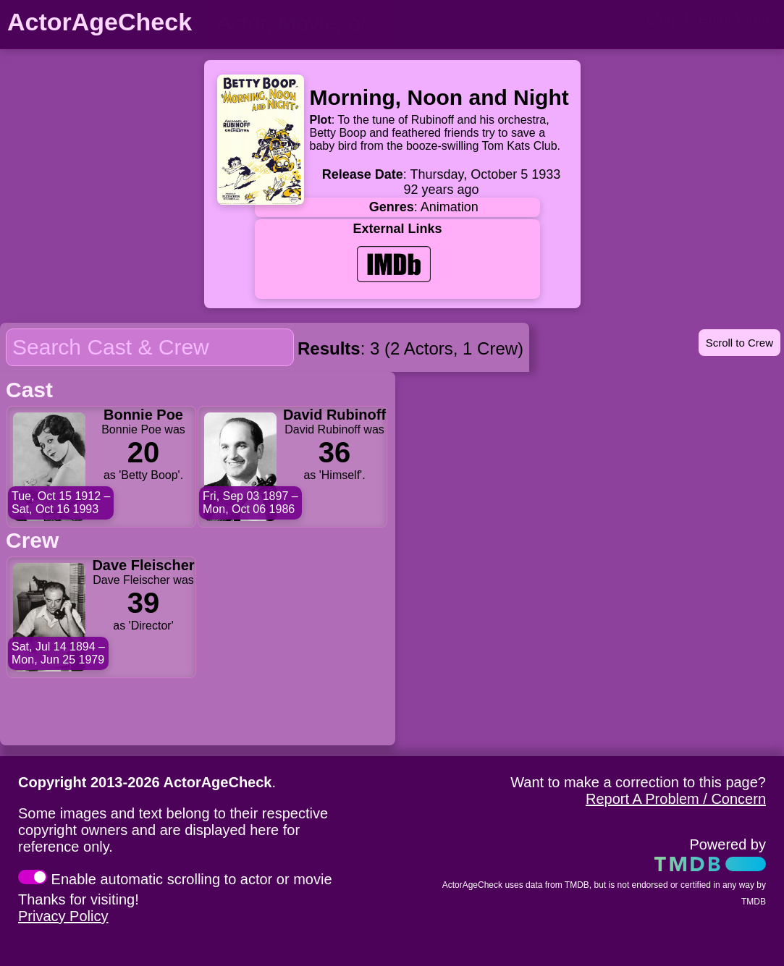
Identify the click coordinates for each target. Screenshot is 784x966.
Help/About (734, 19)
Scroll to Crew (739, 342)
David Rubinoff (334, 415)
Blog (660, 19)
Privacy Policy (63, 916)
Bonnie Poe (143, 415)
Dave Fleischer (143, 565)
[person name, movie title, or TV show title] (300, 23)
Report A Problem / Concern (676, 799)
